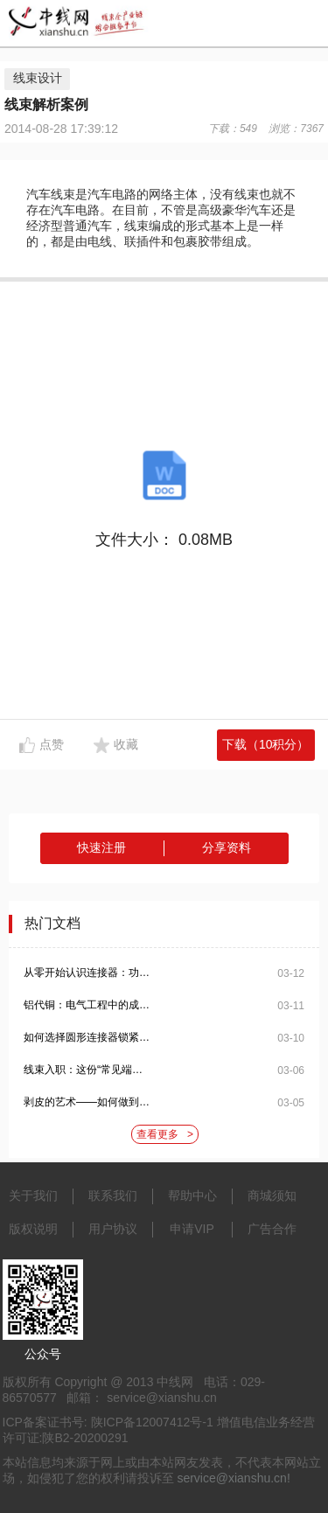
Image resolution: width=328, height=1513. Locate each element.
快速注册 (101, 847)
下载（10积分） (266, 744)
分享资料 (226, 847)
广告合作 (272, 1229)
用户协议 (112, 1229)
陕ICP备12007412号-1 (152, 1422)
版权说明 (33, 1229)
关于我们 (33, 1196)
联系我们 (112, 1196)
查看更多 (164, 1134)
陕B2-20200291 (85, 1438)
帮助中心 (192, 1196)
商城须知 (272, 1196)
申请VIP (192, 1229)
